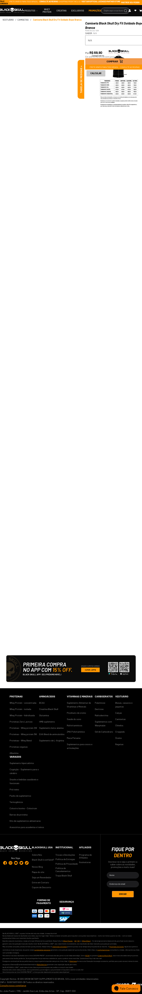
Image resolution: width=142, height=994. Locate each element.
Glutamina (44, 715)
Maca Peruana (73, 738)
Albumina (14, 753)
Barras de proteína (19, 814)
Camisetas (120, 719)
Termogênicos (16, 802)
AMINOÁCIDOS (47, 696)
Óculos (118, 738)
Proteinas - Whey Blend (21, 740)
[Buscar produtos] (126, 11)
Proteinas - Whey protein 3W (23, 734)
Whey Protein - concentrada (23, 702)
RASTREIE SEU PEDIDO (130, 2)
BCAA (42, 702)
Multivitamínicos (74, 725)
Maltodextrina (101, 715)
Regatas (119, 744)
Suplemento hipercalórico (22, 763)
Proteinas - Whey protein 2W (23, 728)
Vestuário (121, 696)
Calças (118, 713)
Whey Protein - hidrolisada (22, 715)
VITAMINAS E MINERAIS (80, 696)
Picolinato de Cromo (116, 947)
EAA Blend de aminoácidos (51, 734)
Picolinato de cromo (76, 713)
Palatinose (100, 702)
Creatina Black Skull (48, 709)
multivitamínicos (103, 950)
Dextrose (99, 709)
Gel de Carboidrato (104, 731)
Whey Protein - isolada (20, 709)
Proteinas (16, 696)
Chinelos (119, 725)
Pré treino (14, 789)
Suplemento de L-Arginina (51, 740)
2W (75, 941)
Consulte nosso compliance (13, 985)
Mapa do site (38, 872)
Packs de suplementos (20, 795)
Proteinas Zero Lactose (21, 721)
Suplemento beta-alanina (51, 728)
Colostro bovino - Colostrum (23, 808)
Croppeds (120, 731)
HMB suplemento (47, 721)
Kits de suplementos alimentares (25, 821)
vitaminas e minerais (59, 947)
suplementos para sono (42, 950)
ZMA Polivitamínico (76, 731)
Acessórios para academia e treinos (27, 827)
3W (78, 941)
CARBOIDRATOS (104, 696)
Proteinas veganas (19, 746)
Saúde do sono (74, 719)
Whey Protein (68, 941)
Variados (15, 756)
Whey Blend (86, 941)
